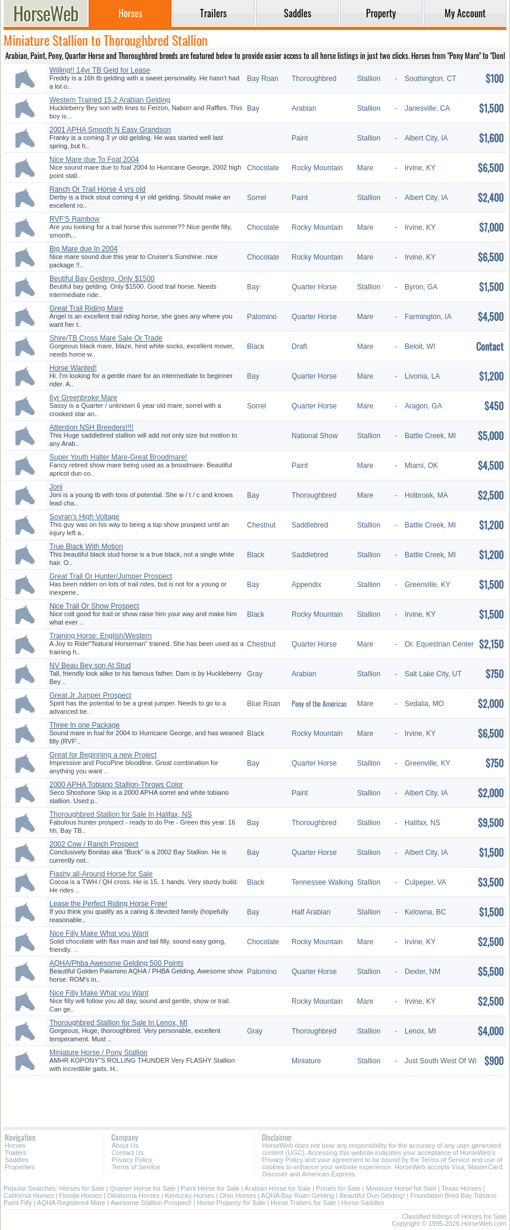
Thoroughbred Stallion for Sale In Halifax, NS (120, 814)
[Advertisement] (255, 1097)
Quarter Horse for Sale (142, 1188)
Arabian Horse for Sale (278, 1188)
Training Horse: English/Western (100, 636)
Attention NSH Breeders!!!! (91, 427)
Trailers (15, 1152)
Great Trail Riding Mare (86, 308)
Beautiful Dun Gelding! (372, 1195)
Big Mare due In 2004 (83, 249)
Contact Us (127, 1152)
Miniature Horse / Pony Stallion (98, 1052)
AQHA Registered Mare (71, 1202)
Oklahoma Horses (133, 1195)
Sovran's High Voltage (84, 517)
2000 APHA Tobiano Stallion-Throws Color (116, 785)
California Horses (29, 1195)
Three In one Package (84, 725)
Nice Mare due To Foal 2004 (94, 159)
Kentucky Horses (189, 1195)
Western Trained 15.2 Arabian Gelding (109, 100)
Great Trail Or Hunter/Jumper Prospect (110, 576)
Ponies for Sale (338, 1188)
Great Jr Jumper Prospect (90, 695)
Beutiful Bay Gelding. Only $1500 (102, 278)
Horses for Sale (82, 1188)
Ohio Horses (238, 1195)
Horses (15, 1145)
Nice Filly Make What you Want (98, 933)
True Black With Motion (86, 546)
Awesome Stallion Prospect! (151, 1202)
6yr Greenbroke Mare (83, 398)
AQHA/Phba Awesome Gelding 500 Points (116, 963)
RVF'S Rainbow (74, 219)
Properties (20, 1166)
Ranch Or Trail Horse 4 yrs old (97, 189)
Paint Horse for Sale (210, 1188)
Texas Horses (461, 1188)
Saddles (17, 1159)
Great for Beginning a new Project (103, 755)
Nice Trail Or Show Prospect (94, 606)
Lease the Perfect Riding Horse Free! (108, 904)
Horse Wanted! (73, 368)
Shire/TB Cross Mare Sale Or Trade (105, 338)
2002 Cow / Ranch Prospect (93, 844)
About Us (124, 1145)
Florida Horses (80, 1195)
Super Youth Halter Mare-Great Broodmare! (118, 457)
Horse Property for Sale (231, 1202)
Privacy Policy (131, 1159)
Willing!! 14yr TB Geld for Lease (99, 70)
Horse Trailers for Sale (303, 1202)
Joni (55, 487)
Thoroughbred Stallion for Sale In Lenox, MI (118, 1023)
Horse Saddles (362, 1202)
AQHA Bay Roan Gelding (297, 1195)
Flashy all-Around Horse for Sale (100, 874)
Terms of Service (135, 1166)
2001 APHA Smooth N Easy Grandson (110, 130)
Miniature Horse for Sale (401, 1188)
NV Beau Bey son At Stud (90, 665)
